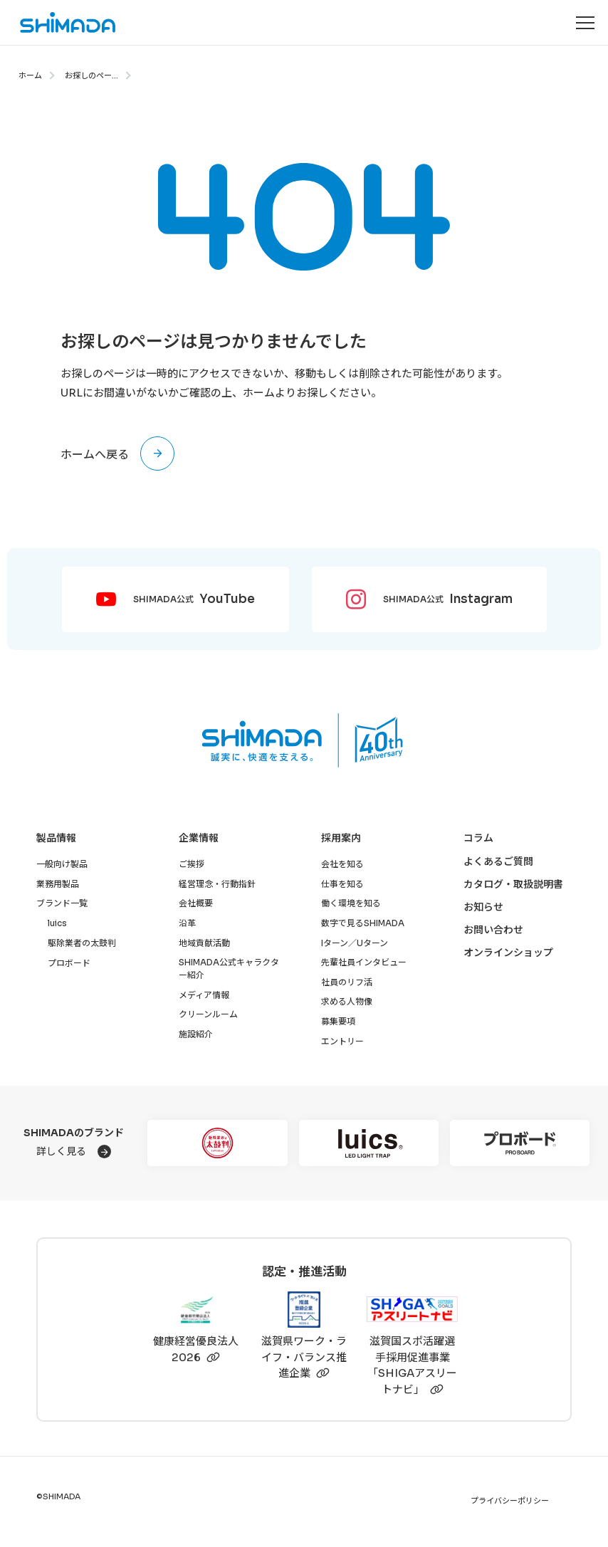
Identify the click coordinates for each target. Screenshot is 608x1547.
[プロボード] (519, 1143)
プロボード (69, 963)
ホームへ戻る (95, 454)
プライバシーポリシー (510, 1501)
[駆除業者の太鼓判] (217, 1143)
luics (57, 923)
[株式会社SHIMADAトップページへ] (58, 22)
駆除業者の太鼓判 (82, 943)
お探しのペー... (91, 75)
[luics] (369, 1143)
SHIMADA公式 (194, 599)
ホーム (30, 75)
